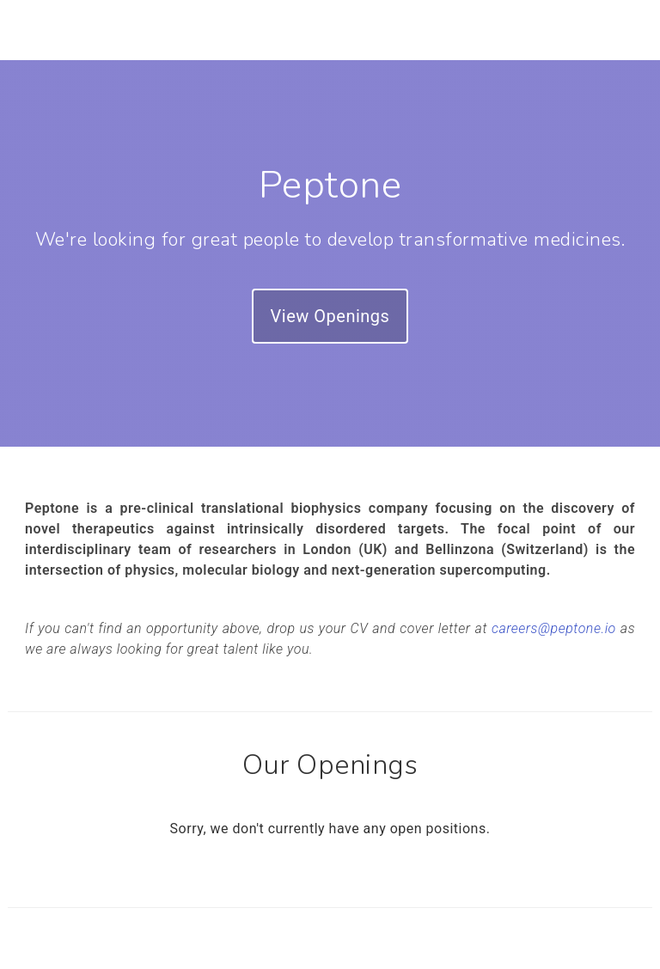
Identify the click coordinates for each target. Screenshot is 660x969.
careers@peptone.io (554, 628)
